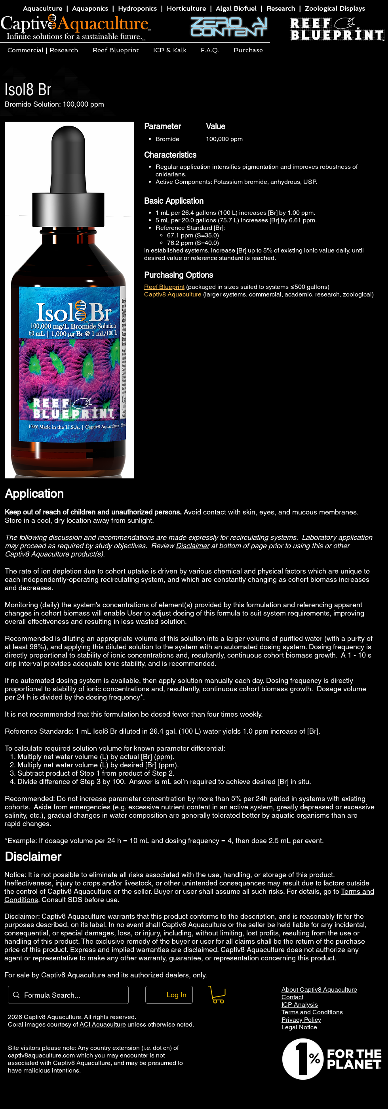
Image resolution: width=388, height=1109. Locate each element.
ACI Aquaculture (103, 1024)
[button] (42, 50)
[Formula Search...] (68, 995)
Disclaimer (192, 545)
